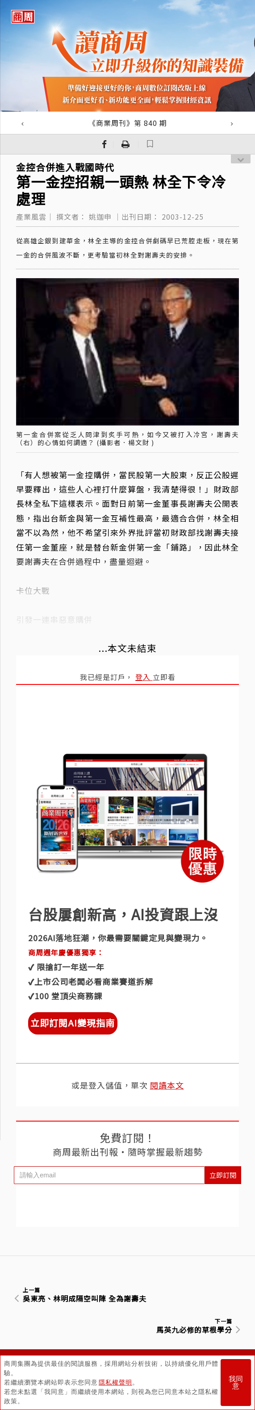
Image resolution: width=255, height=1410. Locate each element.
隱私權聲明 (115, 1382)
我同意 (236, 1382)
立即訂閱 (222, 1175)
